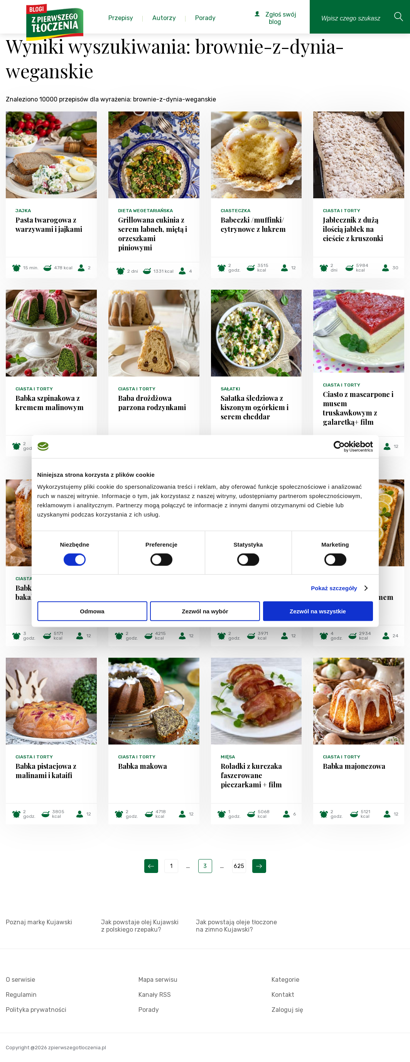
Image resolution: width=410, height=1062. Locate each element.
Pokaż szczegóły (334, 587)
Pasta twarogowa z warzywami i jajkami (48, 224)
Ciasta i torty (341, 210)
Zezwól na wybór (205, 611)
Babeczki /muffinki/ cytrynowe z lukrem (253, 224)
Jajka (23, 210)
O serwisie (20, 979)
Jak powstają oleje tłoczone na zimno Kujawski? (236, 925)
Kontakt (283, 994)
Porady (148, 1009)
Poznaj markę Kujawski (39, 922)
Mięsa (228, 757)
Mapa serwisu (157, 979)
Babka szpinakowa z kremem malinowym (49, 402)
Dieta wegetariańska (145, 210)
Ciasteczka (235, 210)
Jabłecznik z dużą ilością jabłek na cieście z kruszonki (353, 229)
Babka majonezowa (354, 766)
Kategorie (285, 979)
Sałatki (230, 389)
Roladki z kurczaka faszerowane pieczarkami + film (251, 775)
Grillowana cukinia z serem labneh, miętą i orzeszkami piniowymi (152, 233)
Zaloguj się (287, 1009)
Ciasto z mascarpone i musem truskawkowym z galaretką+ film (358, 408)
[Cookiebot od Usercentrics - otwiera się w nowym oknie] (339, 446)
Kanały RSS (154, 994)
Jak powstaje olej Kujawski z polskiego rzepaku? (140, 925)
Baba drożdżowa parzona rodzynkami (152, 402)
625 (239, 866)
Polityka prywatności (36, 1009)
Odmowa (92, 611)
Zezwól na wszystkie (318, 611)
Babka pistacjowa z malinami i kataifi (45, 770)
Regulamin (21, 994)
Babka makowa (142, 766)
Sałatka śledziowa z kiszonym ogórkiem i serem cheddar (255, 407)
